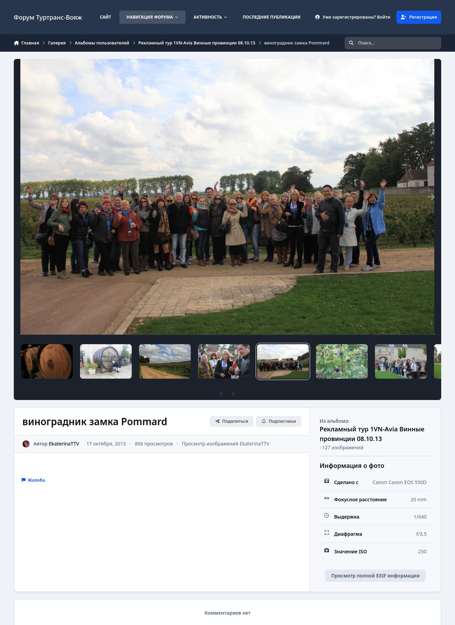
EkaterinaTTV (64, 443)
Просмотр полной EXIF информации (375, 575)
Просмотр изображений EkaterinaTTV (225, 443)
